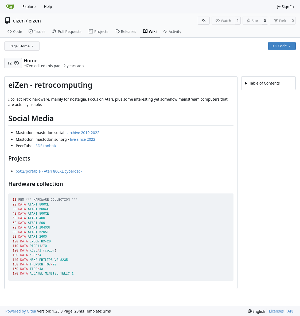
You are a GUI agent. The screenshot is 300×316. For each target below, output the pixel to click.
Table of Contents (264, 83)
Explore (29, 6)
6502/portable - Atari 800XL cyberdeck (49, 171)
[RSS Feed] (204, 21)
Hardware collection (270, 110)
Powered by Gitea (20, 311)
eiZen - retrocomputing (269, 90)
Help (48, 6)
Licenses (276, 311)
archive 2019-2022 (83, 132)
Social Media (260, 96)
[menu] (256, 311)
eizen (19, 20)
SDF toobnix (46, 145)
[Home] (10, 7)
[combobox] (22, 46)
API (290, 311)
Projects (260, 103)
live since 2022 (82, 139)
